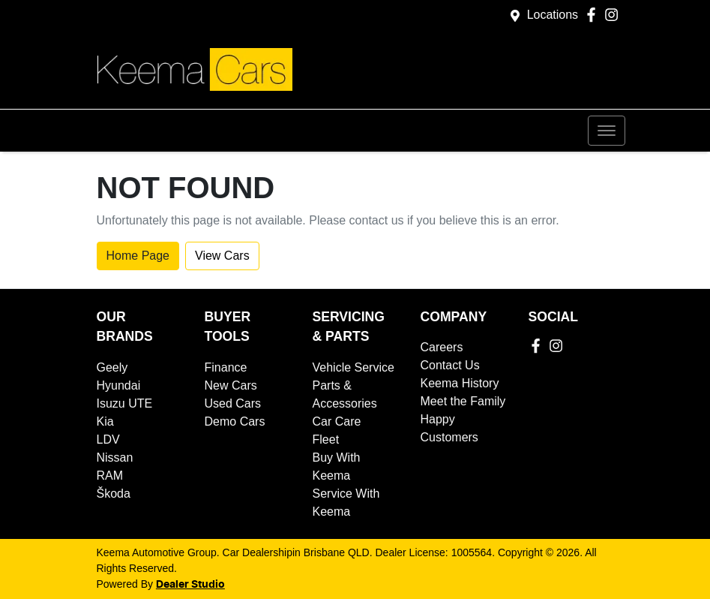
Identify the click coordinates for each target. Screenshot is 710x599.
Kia (105, 421)
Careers (442, 347)
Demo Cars (235, 421)
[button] (606, 131)
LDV (108, 439)
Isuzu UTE (125, 403)
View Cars (222, 255)
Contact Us (450, 365)
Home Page (138, 255)
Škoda (113, 493)
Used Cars (233, 403)
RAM (110, 475)
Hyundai (119, 385)
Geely (112, 367)
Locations (553, 14)
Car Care (337, 421)
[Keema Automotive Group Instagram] (614, 15)
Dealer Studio (190, 584)
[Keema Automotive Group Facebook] (594, 15)
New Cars (231, 385)
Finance (226, 367)
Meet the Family (463, 401)
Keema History (460, 383)
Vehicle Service (353, 367)
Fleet (326, 439)
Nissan (115, 457)
